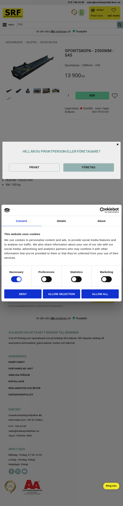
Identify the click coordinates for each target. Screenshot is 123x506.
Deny (23, 293)
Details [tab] (61, 220)
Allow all (100, 293)
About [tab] (101, 220)
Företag (88, 167)
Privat (34, 167)
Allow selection (61, 293)
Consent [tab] (21, 220)
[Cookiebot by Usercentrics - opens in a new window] (102, 210)
